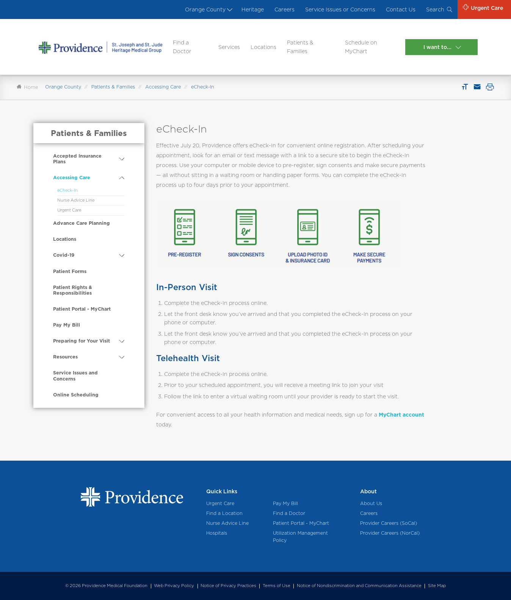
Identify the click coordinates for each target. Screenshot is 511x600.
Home (27, 87)
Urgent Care (69, 210)
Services (229, 47)
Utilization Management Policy (300, 536)
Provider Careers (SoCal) (388, 523)
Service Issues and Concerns (75, 376)
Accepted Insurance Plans (77, 159)
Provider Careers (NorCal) (390, 533)
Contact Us (400, 9)
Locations (263, 47)
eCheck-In (67, 190)
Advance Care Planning (81, 223)
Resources (65, 357)
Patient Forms (69, 271)
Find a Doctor (182, 46)
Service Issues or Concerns (340, 9)
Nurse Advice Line (75, 200)
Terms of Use (276, 585)
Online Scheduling (76, 395)
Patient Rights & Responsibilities (72, 290)
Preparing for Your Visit (81, 341)
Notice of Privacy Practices (228, 585)
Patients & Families (300, 46)
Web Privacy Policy (174, 585)
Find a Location (224, 513)
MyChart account (401, 415)
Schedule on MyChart (361, 46)
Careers (284, 9)
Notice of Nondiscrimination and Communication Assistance (359, 585)
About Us (371, 503)
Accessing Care (163, 87)
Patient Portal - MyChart (82, 309)
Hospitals (216, 533)
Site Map (437, 585)
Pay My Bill (66, 325)
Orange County (208, 9)
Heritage (252, 9)
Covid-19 (63, 255)
